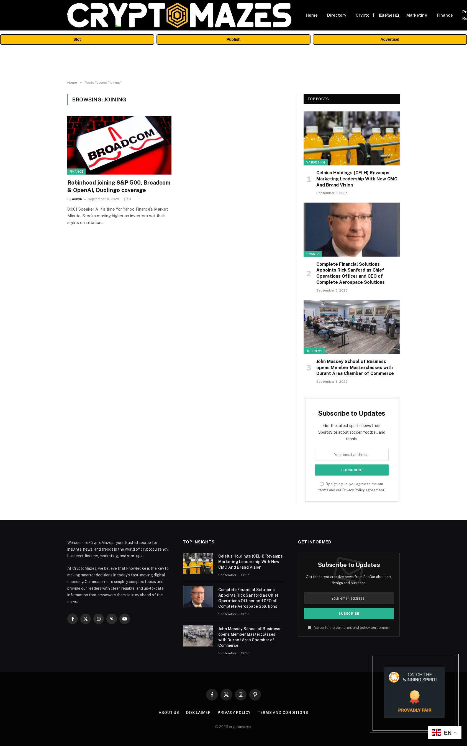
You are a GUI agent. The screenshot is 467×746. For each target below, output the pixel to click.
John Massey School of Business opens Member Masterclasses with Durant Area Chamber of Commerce (355, 367)
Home (312, 15)
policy (365, 627)
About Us (169, 713)
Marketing (416, 15)
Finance (445, 15)
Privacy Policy (353, 490)
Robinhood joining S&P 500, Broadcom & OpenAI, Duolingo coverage (118, 186)
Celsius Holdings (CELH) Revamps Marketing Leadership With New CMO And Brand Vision (356, 179)
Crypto (363, 15)
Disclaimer (198, 713)
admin (77, 199)
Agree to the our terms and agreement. (349, 627)
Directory (336, 15)
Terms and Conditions (283, 713)
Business (388, 15)
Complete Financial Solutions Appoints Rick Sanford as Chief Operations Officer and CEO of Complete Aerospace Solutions (350, 273)
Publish (234, 39)
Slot (77, 39)
